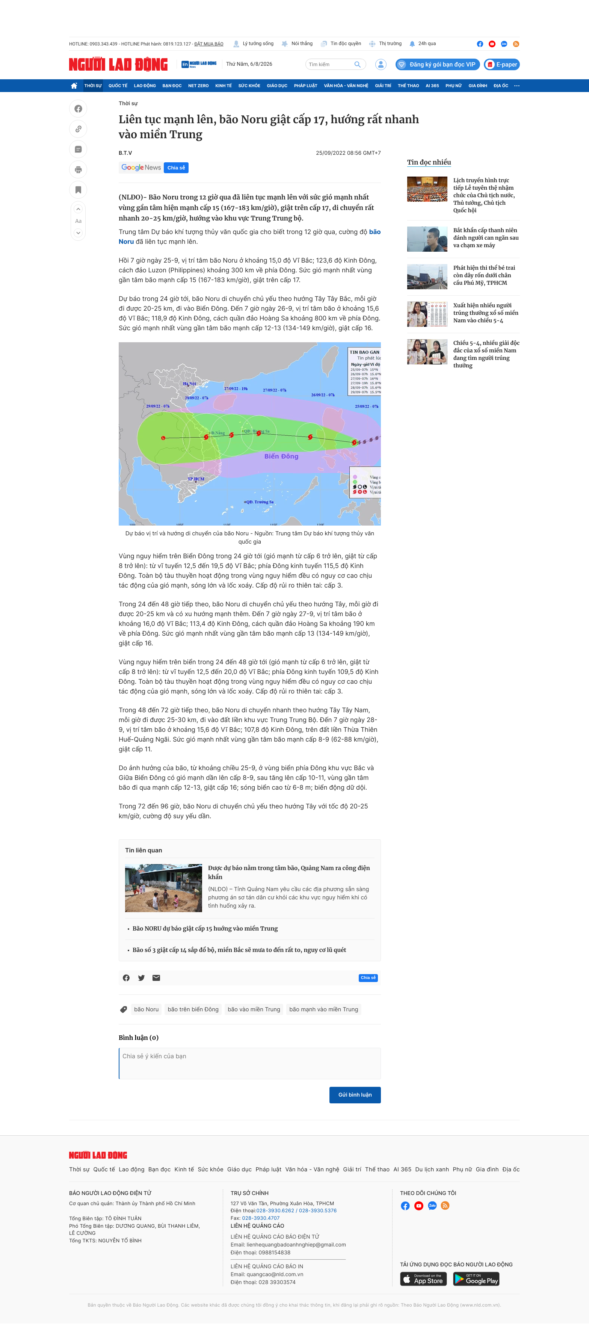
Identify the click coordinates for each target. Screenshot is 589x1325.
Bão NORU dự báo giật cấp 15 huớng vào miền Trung (205, 928)
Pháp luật (305, 85)
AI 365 (432, 85)
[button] (78, 208)
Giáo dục (277, 85)
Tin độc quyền (340, 44)
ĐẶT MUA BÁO (208, 44)
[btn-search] (357, 64)
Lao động (145, 85)
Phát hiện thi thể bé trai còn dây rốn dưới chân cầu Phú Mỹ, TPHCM (484, 275)
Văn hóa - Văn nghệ (346, 85)
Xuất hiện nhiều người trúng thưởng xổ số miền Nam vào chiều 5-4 (485, 313)
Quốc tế (118, 85)
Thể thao (408, 85)
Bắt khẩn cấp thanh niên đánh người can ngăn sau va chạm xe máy (486, 238)
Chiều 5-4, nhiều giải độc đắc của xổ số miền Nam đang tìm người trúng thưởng (486, 354)
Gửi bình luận (355, 1095)
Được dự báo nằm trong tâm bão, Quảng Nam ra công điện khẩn (289, 873)
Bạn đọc (172, 85)
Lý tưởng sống (253, 44)
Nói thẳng (297, 44)
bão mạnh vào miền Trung (323, 1009)
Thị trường (385, 44)
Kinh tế (224, 85)
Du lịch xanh (432, 1169)
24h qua (422, 44)
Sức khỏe (249, 85)
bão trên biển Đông (193, 1009)
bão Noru (146, 1009)
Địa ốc (501, 85)
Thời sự (93, 85)
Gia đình (477, 85)
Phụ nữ (454, 85)
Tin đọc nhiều (429, 162)
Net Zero (198, 85)
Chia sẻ (176, 168)
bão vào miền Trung (254, 1009)
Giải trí (383, 85)
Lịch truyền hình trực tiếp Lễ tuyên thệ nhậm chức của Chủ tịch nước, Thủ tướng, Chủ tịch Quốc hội (484, 195)
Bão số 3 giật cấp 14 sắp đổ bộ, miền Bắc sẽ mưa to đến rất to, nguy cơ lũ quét (239, 950)
